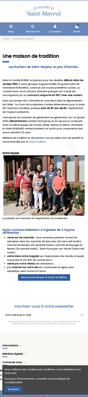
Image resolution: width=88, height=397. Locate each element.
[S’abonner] (81, 315)
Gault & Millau (37, 141)
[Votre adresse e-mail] (40, 315)
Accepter (13, 389)
